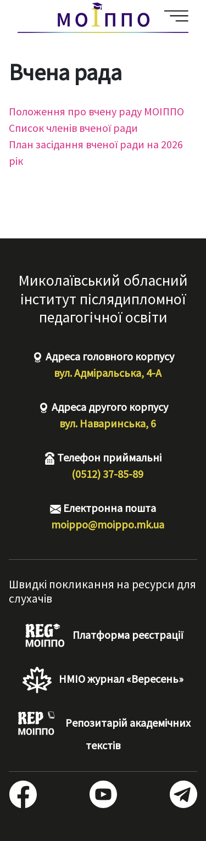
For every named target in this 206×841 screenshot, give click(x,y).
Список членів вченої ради (73, 128)
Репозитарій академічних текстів (103, 731)
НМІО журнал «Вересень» (103, 680)
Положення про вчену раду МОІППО (96, 111)
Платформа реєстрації (103, 636)
